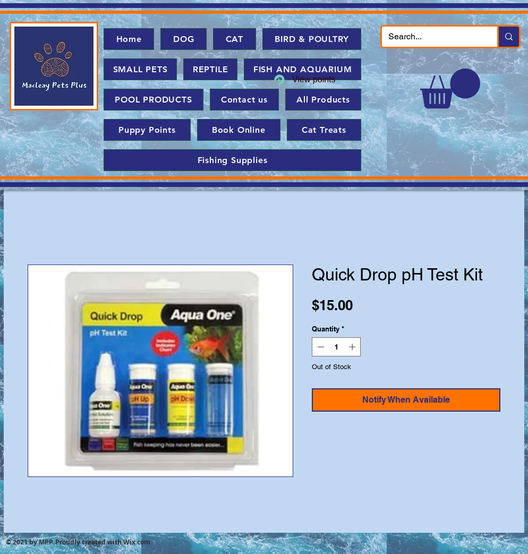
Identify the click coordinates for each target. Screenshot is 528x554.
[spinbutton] (336, 347)
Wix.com (136, 542)
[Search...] (431, 37)
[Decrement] (319, 347)
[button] (450, 88)
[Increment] (353, 347)
